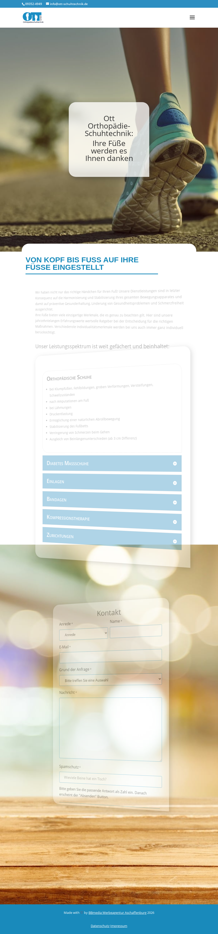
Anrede (72, 626)
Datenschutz (100, 926)
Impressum (118, 926)
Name (115, 621)
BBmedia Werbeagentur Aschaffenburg (117, 912)
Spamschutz (76, 765)
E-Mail (71, 648)
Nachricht (74, 693)
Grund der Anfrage (80, 670)
